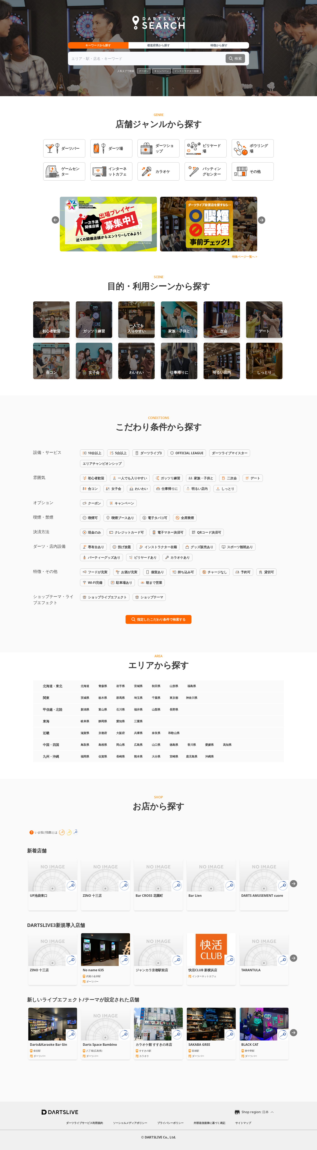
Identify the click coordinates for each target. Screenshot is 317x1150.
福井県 (138, 709)
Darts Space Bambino (100, 1044)
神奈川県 (191, 698)
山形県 (174, 686)
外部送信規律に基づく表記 (209, 1123)
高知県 (227, 745)
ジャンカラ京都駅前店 (152, 970)
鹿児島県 (191, 756)
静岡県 (102, 721)
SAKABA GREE (199, 1044)
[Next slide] (293, 883)
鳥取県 (85, 745)
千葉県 (156, 698)
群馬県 (120, 698)
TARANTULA (251, 970)
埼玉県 (138, 698)
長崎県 (120, 756)
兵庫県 (138, 733)
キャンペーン (161, 71)
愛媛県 (209, 745)
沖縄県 (209, 756)
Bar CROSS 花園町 (149, 895)
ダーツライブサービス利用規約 (84, 1123)
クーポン (144, 71)
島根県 (102, 745)
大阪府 (120, 733)
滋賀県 (85, 733)
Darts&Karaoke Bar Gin (48, 1044)
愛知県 (120, 721)
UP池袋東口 (38, 895)
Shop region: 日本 (255, 1112)
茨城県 (85, 698)
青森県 (102, 686)
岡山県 (120, 745)
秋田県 (156, 686)
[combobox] (158, 58)
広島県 (138, 745)
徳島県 (174, 745)
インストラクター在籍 (186, 71)
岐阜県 (85, 721)
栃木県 (102, 698)
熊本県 (138, 756)
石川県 (120, 709)
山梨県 (156, 709)
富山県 (102, 709)
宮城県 (138, 686)
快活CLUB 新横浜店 (202, 970)
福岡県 (85, 756)
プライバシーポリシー (170, 1123)
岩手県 (120, 686)
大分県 (156, 756)
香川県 (191, 745)
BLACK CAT (250, 1044)
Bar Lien (195, 895)
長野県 (174, 709)
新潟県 (85, 709)
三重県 (138, 721)
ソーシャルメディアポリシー (130, 1123)
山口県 (156, 745)
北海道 (85, 686)
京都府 (102, 733)
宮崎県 (174, 756)
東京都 (174, 698)
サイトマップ (243, 1123)
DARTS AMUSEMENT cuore (262, 895)
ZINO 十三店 (92, 895)
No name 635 (93, 970)
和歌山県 (174, 733)
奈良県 (156, 733)
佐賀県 (102, 756)
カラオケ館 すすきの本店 (154, 1044)
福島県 (191, 686)
